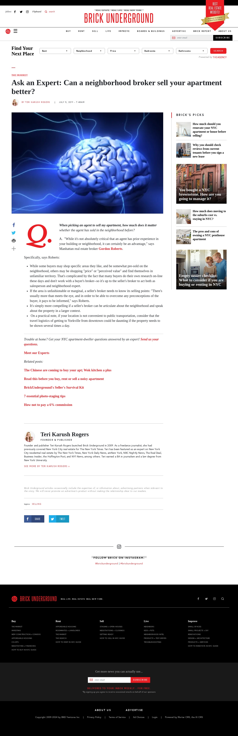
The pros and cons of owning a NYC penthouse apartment (209, 235)
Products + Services (198, 642)
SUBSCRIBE (223, 37)
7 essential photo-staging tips (44, 396)
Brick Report (202, 31)
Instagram (27, 11)
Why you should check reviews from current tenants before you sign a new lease (208, 150)
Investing (16, 630)
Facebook (15, 11)
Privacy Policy (94, 717)
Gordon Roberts (110, 249)
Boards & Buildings (151, 31)
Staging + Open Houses (111, 626)
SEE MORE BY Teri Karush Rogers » (47, 466)
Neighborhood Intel (154, 634)
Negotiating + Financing (24, 646)
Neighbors (149, 626)
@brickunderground (106, 563)
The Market (20, 75)
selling (37, 504)
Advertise (179, 31)
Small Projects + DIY (198, 630)
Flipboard (36, 11)
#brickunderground (131, 563)
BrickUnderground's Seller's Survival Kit (54, 387)
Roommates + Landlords (68, 630)
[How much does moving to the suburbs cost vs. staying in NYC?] (183, 216)
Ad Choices (138, 717)
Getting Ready (107, 634)
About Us (225, 31)
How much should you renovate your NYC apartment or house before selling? (209, 129)
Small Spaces (194, 626)
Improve (124, 31)
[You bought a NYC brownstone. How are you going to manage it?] (201, 184)
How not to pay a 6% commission (48, 405)
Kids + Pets (149, 630)
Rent (81, 31)
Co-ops (15, 642)
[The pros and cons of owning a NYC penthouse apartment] (183, 236)
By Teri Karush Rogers (36, 102)
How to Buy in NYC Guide (24, 650)
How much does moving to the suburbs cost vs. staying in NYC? (209, 215)
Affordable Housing (22, 638)
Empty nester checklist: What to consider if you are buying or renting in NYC (201, 280)
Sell (95, 31)
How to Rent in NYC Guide (68, 642)
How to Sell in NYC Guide (112, 638)
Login (155, 717)
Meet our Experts (36, 353)
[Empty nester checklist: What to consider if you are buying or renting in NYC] (201, 269)
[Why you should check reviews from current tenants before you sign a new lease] (183, 150)
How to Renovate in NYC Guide (203, 646)
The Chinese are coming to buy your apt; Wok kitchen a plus (68, 370)
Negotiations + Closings (112, 630)
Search (218, 50)
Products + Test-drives (155, 638)
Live (108, 31)
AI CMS (199, 717)
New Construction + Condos (26, 634)
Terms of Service (117, 717)
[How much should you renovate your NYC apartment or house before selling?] (183, 129)
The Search (61, 638)
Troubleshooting (152, 642)
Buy (68, 31)
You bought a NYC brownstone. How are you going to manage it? (200, 194)
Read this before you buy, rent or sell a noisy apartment (64, 379)
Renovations (194, 634)
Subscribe (140, 679)
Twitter (21, 11)
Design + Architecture (199, 638)
